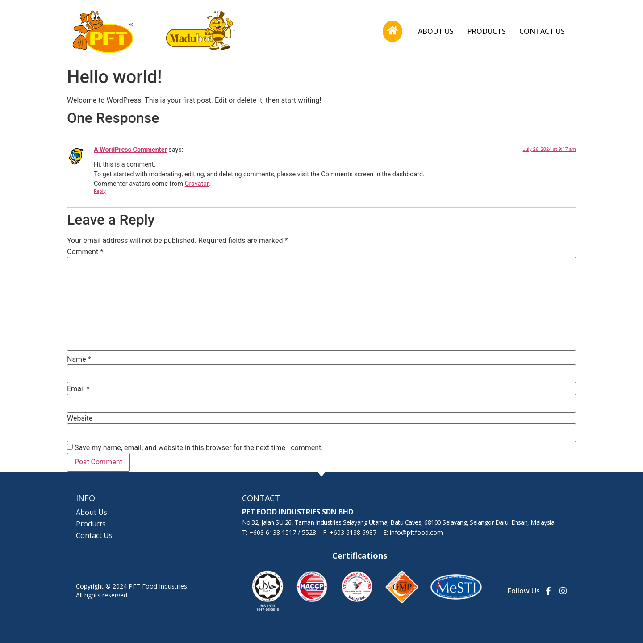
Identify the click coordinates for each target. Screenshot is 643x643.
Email (78, 388)
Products (486, 31)
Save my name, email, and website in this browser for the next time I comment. (199, 447)
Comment (85, 251)
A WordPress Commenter (130, 150)
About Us (436, 31)
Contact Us (542, 31)
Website (79, 418)
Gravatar (197, 184)
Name (79, 359)
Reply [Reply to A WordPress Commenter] (100, 191)
